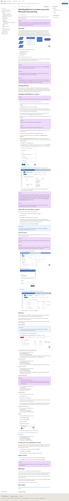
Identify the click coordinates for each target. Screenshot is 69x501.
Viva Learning (27, 6)
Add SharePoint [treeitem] (5, 21)
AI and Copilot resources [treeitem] (5, 28)
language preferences (46, 404)
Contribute (15, 498)
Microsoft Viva (23, 6)
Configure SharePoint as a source (57, 10)
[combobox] (8, 8)
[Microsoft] (1, 1)
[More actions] (50, 6)
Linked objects (22, 55)
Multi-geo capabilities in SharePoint (31, 482)
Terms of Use (32, 498)
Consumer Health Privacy (25, 498)
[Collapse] (15, 6)
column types (42, 335)
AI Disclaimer (3, 498)
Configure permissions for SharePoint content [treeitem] (9, 22)
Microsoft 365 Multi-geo (31, 113)
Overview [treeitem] (3, 12)
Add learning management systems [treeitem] (7, 15)
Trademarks (36, 498)
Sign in (67, 1)
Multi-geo (54, 11)
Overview (54, 8)
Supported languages (30, 401)
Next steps (54, 12)
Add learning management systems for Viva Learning (26, 487)
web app (40, 101)
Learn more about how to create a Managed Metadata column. (27, 432)
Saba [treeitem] (3, 27)
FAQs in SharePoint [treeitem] (5, 23)
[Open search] (65, 1)
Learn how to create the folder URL (44, 146)
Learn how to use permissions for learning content (34, 221)
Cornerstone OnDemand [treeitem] (5, 26)
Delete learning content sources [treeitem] (6, 16)
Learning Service (45, 30)
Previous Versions (8, 498)
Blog (12, 498)
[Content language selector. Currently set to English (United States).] (5, 496)
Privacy (19, 498)
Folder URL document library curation (35, 139)
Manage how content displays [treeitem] (6, 13)
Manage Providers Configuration (38, 479)
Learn (19, 6)
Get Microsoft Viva (64, 3)
